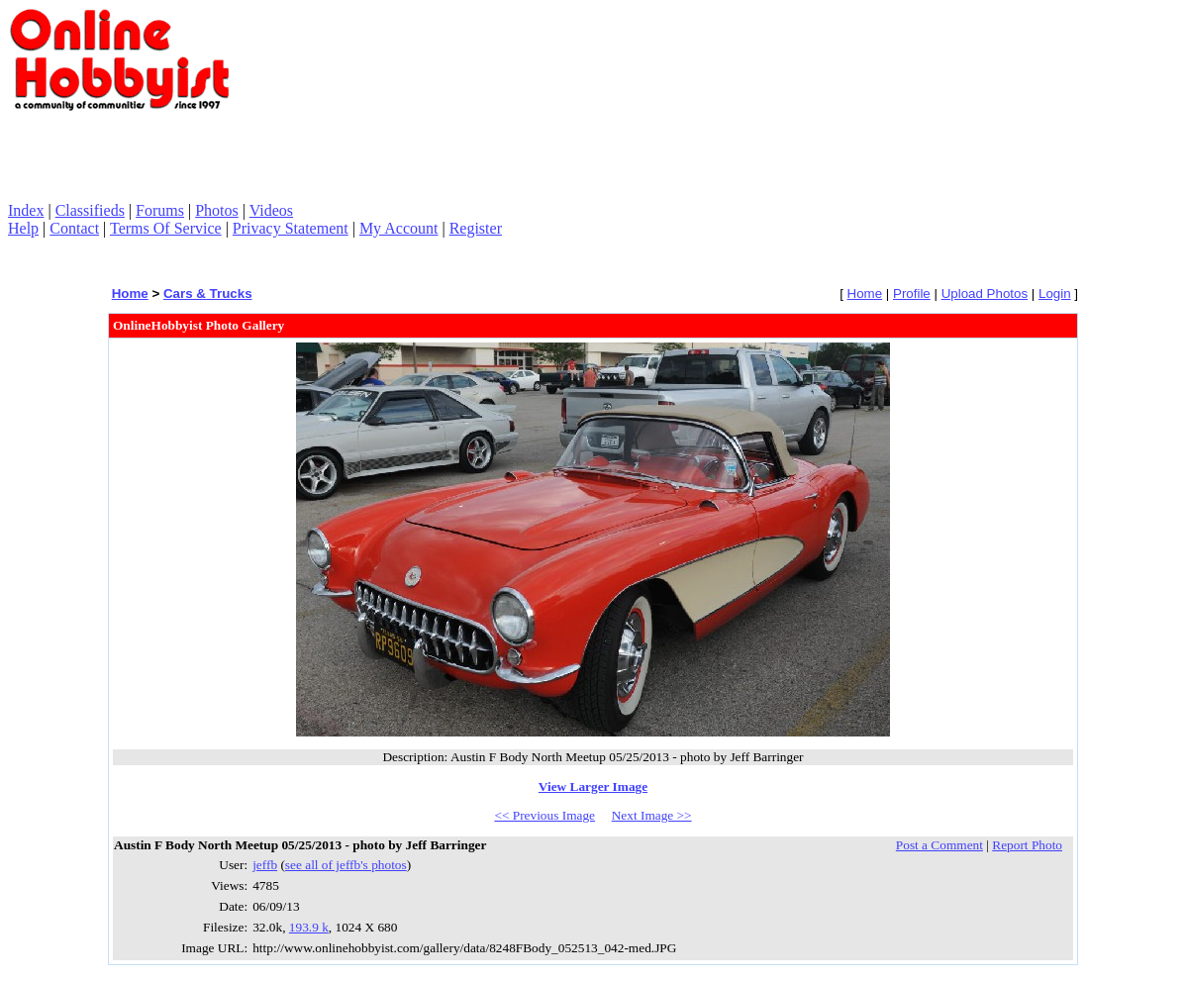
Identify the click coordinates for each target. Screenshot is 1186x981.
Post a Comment (939, 844)
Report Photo (1027, 844)
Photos (217, 210)
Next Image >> (652, 815)
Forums (160, 210)
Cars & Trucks (207, 293)
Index (26, 210)
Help (23, 228)
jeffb (264, 864)
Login (1054, 293)
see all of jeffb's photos (346, 864)
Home (130, 293)
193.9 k (309, 927)
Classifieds (90, 210)
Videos (271, 210)
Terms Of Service (166, 228)
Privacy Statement (290, 228)
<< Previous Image (544, 815)
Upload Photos (984, 293)
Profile (912, 293)
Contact (74, 228)
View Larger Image (593, 786)
